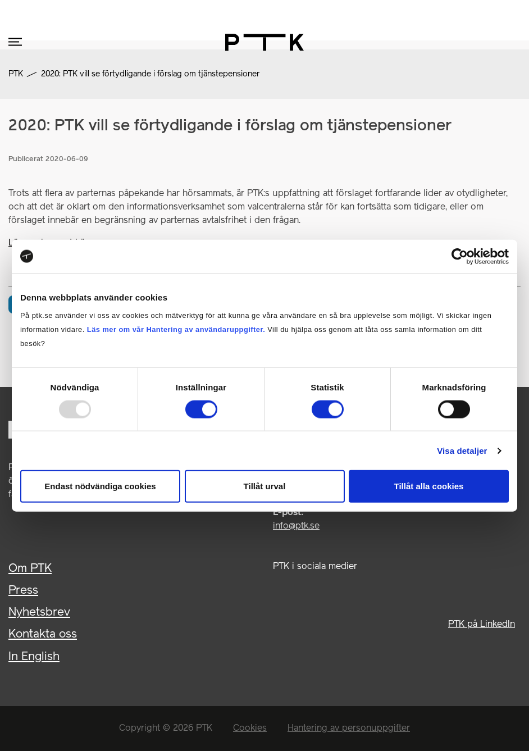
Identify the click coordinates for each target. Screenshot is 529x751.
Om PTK (30, 568)
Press (23, 590)
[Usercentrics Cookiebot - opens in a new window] (460, 256)
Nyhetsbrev (39, 612)
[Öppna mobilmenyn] (15, 42)
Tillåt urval (265, 486)
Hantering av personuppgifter (349, 728)
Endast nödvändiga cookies (100, 486)
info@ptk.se (296, 526)
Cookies (250, 728)
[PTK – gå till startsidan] (264, 42)
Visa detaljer (462, 450)
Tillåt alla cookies (429, 486)
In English (34, 657)
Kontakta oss (42, 634)
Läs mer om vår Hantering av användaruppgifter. (176, 329)
